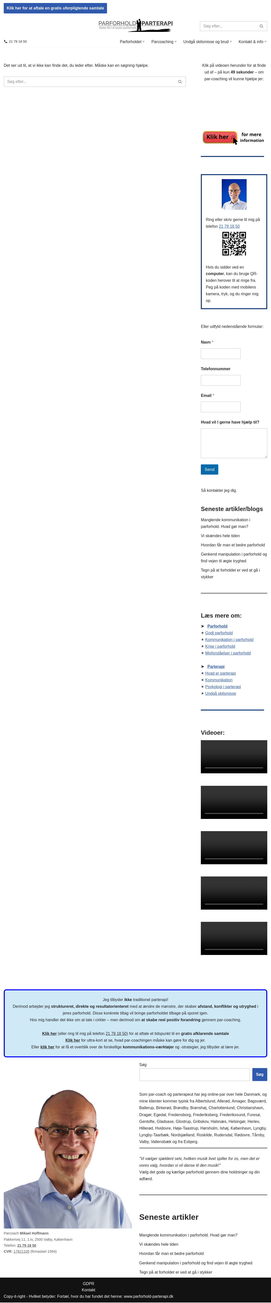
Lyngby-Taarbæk (154, 1135)
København (241, 1128)
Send (210, 470)
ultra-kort (95, 1040)
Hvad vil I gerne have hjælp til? (230, 422)
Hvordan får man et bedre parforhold (233, 546)
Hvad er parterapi (220, 675)
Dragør (145, 1115)
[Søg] (228, 26)
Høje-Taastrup (185, 1128)
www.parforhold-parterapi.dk (149, 1297)
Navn (207, 342)
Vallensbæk (161, 1142)
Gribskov (201, 1122)
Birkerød (163, 1108)
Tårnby (258, 1135)
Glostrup (183, 1122)
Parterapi (216, 668)
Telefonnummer (215, 369)
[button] (143, 41)
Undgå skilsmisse (220, 695)
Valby (144, 1142)
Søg (143, 1065)
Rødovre (242, 1135)
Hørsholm (208, 1128)
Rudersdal (223, 1135)
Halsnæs (218, 1122)
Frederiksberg (205, 1115)
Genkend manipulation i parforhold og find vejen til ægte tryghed (196, 1263)
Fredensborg (179, 1115)
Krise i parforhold (220, 648)
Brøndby (180, 1108)
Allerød (223, 1101)
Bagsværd (257, 1101)
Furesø (253, 1115)
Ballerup (146, 1108)
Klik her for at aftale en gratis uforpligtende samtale (55, 8)
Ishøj (224, 1128)
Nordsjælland (182, 1135)
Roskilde (204, 1135)
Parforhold (218, 627)
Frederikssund (232, 1115)
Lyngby (259, 1128)
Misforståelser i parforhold (228, 654)
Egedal (160, 1115)
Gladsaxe (165, 1122)
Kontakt (89, 1290)
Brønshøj (198, 1108)
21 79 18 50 (18, 41)
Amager (238, 1101)
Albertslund (205, 1101)
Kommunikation (219, 681)
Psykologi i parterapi (223, 688)
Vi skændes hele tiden (220, 536)
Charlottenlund (221, 1108)
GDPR (89, 1284)
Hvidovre (163, 1128)
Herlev (253, 1122)
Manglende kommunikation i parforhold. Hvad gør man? (188, 1235)
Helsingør (236, 1122)
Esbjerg (190, 1142)
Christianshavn (250, 1108)
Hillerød (146, 1128)
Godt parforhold (219, 634)
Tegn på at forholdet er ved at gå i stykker (176, 1272)
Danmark (252, 1095)
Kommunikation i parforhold (229, 641)
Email (207, 396)
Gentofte (147, 1122)
